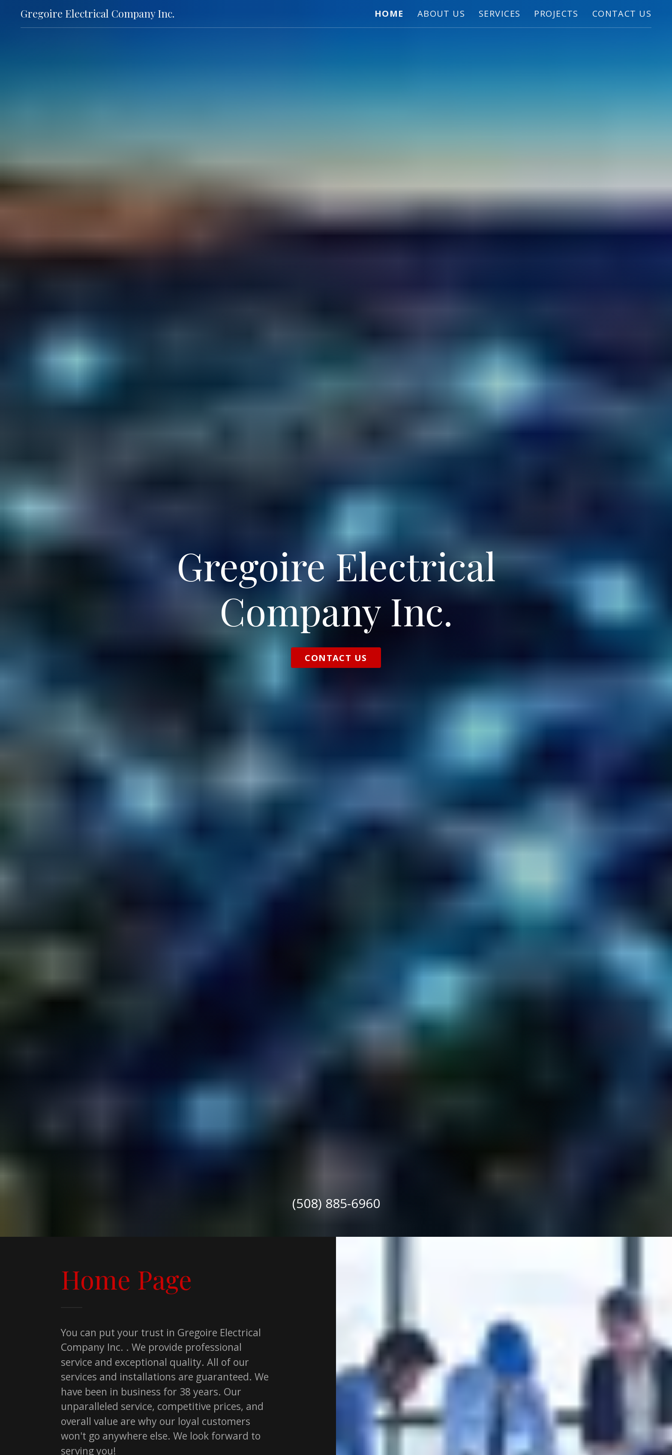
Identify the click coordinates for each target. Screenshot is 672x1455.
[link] (97, 14)
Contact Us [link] (621, 13)
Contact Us (336, 658)
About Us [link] (441, 13)
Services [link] (499, 13)
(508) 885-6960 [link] (336, 1203)
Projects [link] (556, 13)
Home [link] (389, 14)
